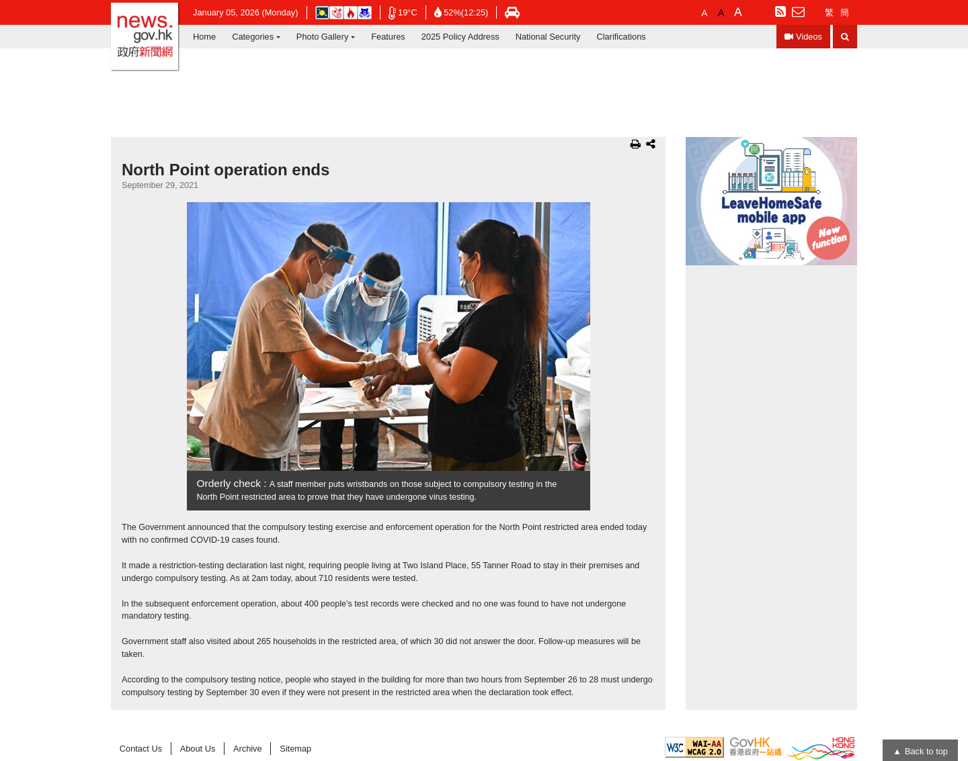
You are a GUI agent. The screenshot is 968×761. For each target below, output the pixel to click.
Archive (247, 749)
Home (204, 37)
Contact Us (141, 749)
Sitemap (295, 749)
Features (388, 37)
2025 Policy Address (460, 37)
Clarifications (620, 37)
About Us (198, 749)
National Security (548, 37)
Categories (253, 37)
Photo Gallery (322, 37)
